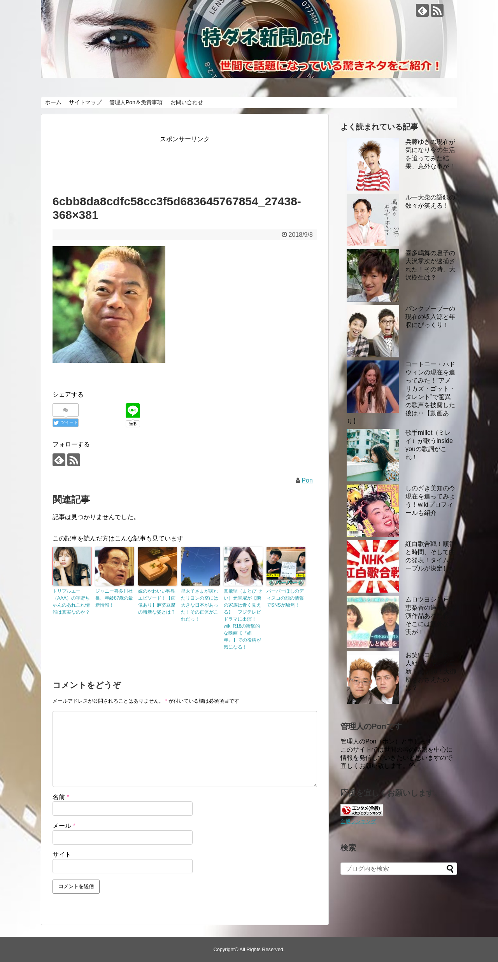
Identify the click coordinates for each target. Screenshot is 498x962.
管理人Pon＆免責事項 (136, 102)
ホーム (53, 102)
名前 (61, 797)
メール (64, 825)
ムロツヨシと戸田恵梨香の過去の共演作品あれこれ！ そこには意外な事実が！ (430, 615)
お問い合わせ (186, 102)
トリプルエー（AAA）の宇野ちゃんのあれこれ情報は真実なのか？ (71, 601)
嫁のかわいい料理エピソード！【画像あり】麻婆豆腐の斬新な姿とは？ (156, 601)
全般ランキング (358, 821)
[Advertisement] (194, 162)
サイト (62, 854)
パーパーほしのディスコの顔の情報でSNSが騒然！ (285, 598)
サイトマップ (85, 102)
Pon (307, 480)
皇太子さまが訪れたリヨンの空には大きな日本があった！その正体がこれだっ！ (199, 605)
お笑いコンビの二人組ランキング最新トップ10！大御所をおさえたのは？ (430, 671)
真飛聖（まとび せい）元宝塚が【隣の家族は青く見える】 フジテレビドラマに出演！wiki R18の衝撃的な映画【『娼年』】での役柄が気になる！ (243, 619)
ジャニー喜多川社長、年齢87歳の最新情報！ (114, 598)
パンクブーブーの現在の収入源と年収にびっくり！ (430, 316)
